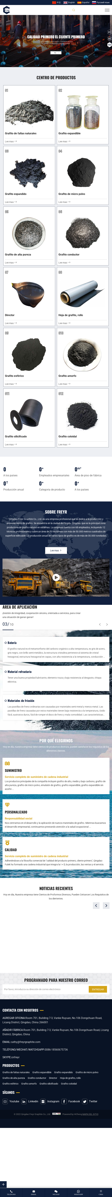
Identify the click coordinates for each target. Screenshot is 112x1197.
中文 (59, 2)
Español (85, 2)
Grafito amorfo (29, 1083)
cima (101, 1194)
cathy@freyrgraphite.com (25, 1042)
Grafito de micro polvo (87, 1072)
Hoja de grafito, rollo (70, 1078)
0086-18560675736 (56, 1049)
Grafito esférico (10, 1083)
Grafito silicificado (49, 1083)
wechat (56, 1194)
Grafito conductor (37, 1078)
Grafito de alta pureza (13, 1078)
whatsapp (78, 1194)
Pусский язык (103, 2)
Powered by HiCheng (72, 1114)
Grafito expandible (41, 1072)
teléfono (11, 1194)
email (33, 1194)
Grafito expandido (63, 1072)
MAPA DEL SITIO (90, 1114)
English (71, 2)
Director (53, 1078)
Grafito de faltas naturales (16, 1072)
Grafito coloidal (69, 1083)
